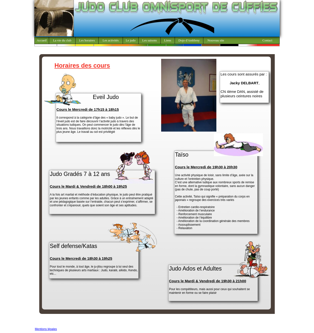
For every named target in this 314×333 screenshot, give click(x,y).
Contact (267, 40)
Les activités (110, 40)
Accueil (42, 40)
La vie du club (62, 40)
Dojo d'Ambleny (188, 40)
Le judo (130, 40)
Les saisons (149, 40)
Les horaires (87, 40)
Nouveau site (215, 40)
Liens (167, 40)
